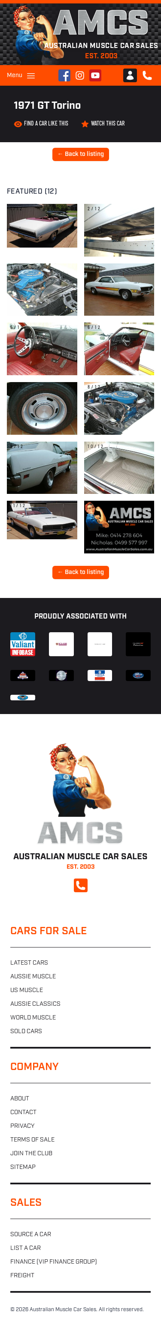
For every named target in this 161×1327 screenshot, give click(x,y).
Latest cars (29, 963)
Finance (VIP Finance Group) (53, 1262)
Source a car (30, 1234)
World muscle (33, 1018)
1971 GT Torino (47, 106)
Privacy (22, 1126)
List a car (25, 1248)
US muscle (26, 990)
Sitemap (23, 1167)
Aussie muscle (33, 977)
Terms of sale (32, 1140)
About (19, 1099)
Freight (22, 1276)
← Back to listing (81, 154)
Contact (23, 1112)
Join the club (31, 1154)
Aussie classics (35, 1004)
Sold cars (26, 1031)
